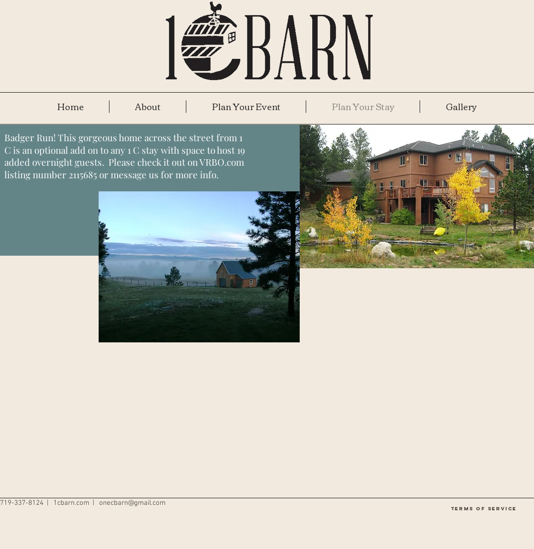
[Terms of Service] (483, 508)
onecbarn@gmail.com (132, 503)
